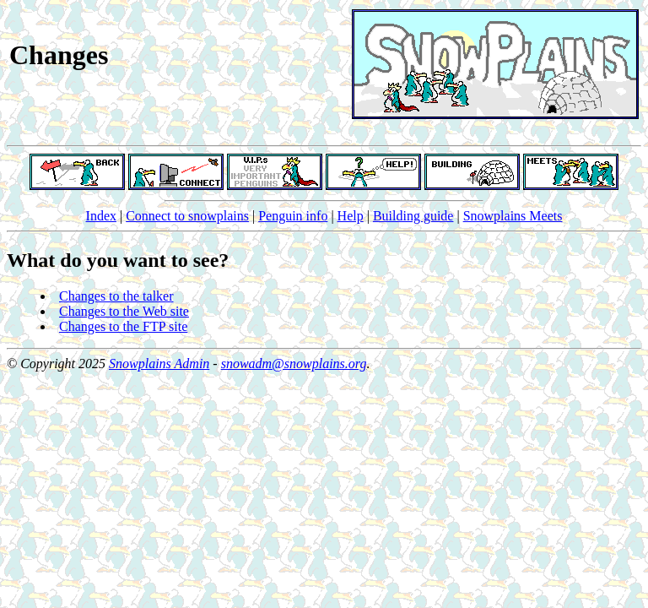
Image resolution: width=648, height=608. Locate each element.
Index (101, 216)
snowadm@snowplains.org (294, 363)
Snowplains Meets (513, 216)
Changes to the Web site (124, 311)
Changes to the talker (116, 296)
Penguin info (292, 216)
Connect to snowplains (187, 216)
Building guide (413, 216)
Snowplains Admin (159, 363)
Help (351, 216)
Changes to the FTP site (123, 326)
